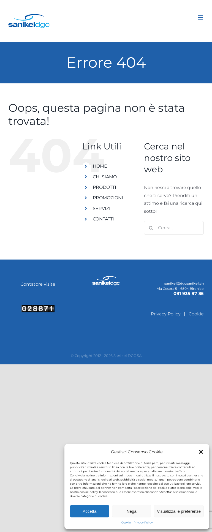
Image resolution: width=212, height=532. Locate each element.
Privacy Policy (143, 522)
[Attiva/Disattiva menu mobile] (201, 17)
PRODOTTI (104, 187)
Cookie (126, 522)
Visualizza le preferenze (179, 511)
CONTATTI (103, 219)
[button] (201, 452)
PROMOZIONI (108, 197)
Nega (132, 511)
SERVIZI (101, 208)
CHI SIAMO (105, 176)
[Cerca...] (174, 228)
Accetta (89, 511)
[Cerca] (151, 228)
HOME (100, 166)
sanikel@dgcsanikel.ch (184, 283)
